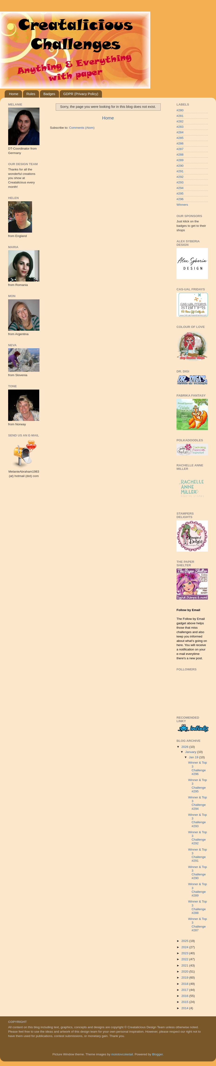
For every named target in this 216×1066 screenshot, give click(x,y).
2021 (185, 965)
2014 (185, 1008)
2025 (185, 941)
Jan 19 (194, 757)
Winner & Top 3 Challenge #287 (197, 924)
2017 (185, 990)
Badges (49, 94)
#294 (180, 188)
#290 (180, 165)
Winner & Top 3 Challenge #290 (197, 872)
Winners (182, 204)
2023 (185, 953)
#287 (180, 149)
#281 (180, 116)
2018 (185, 984)
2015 (185, 1002)
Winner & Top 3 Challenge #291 (197, 855)
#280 (180, 110)
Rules (30, 94)
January (191, 752)
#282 (180, 121)
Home (13, 94)
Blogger (157, 1054)
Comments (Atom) (82, 127)
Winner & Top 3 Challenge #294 (197, 803)
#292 (180, 177)
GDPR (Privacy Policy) (80, 94)
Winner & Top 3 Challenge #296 (197, 768)
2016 (185, 996)
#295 (180, 193)
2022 (185, 959)
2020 (185, 971)
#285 (180, 138)
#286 (180, 143)
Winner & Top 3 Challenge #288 (197, 907)
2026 (185, 747)
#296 (180, 199)
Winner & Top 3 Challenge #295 (197, 785)
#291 (180, 171)
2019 (185, 977)
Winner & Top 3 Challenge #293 (197, 820)
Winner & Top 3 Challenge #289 (197, 889)
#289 (180, 160)
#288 (180, 154)
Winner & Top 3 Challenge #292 (197, 837)
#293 (180, 182)
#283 (180, 126)
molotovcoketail (122, 1054)
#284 (180, 132)
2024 (185, 947)
